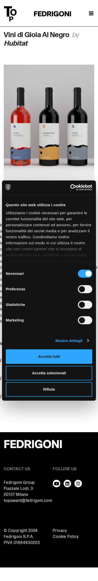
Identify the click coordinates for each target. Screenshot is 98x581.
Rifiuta (49, 389)
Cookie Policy (66, 536)
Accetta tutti (49, 356)
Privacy (60, 530)
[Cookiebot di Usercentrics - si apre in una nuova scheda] (70, 187)
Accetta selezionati (49, 373)
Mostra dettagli (68, 340)
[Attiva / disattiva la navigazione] (91, 14)
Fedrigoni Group (19, 482)
